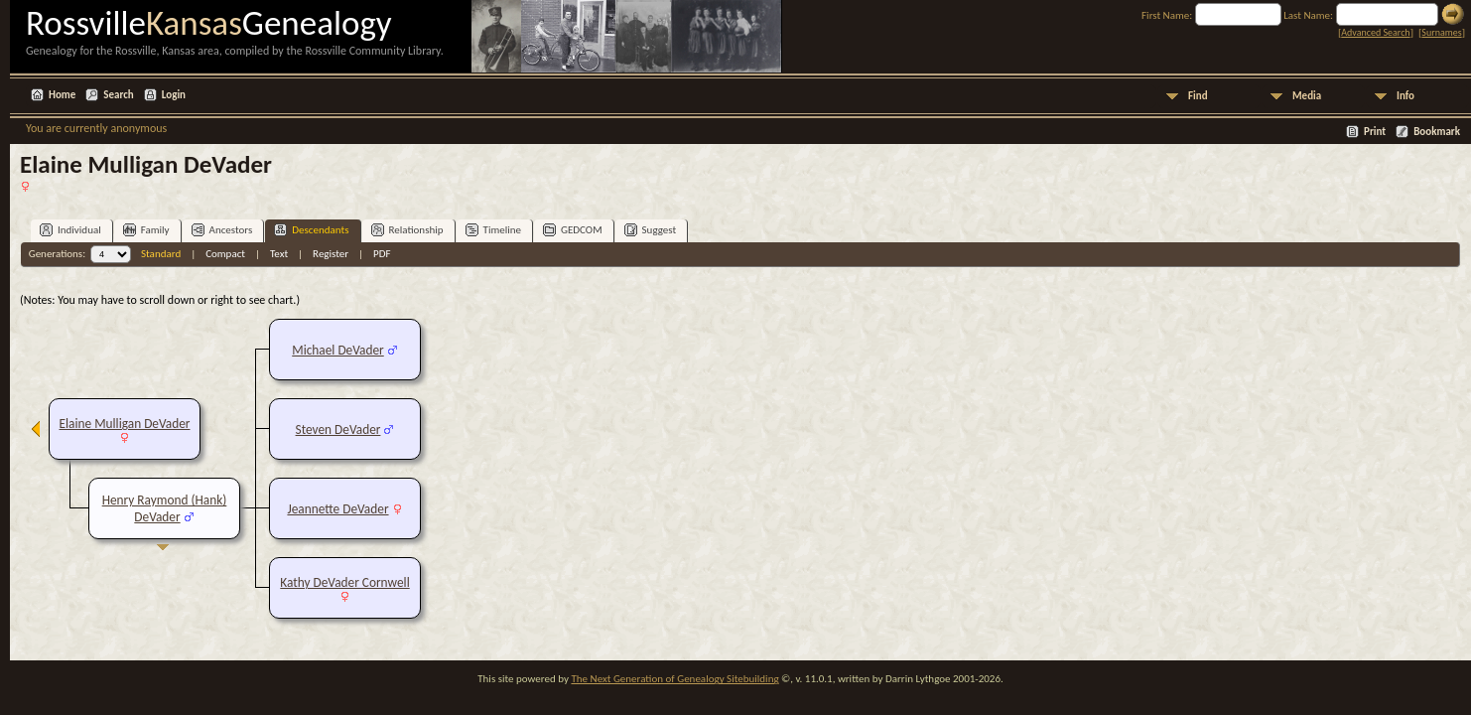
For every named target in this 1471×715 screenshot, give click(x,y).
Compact (225, 253)
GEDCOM (572, 229)
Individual (70, 229)
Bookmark (1436, 131)
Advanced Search (1375, 32)
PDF (382, 253)
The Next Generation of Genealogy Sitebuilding (674, 678)
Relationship (407, 229)
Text (279, 253)
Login (174, 94)
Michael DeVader (338, 350)
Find (1198, 95)
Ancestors (222, 229)
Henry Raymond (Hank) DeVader (164, 508)
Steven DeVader (338, 429)
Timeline (493, 229)
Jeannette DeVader (337, 508)
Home (62, 94)
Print (1375, 131)
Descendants (311, 229)
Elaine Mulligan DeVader (125, 423)
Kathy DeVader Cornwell (344, 582)
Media (1306, 95)
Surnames (1441, 32)
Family (146, 229)
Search (118, 94)
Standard (161, 253)
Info (1405, 95)
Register (330, 253)
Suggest (650, 229)
